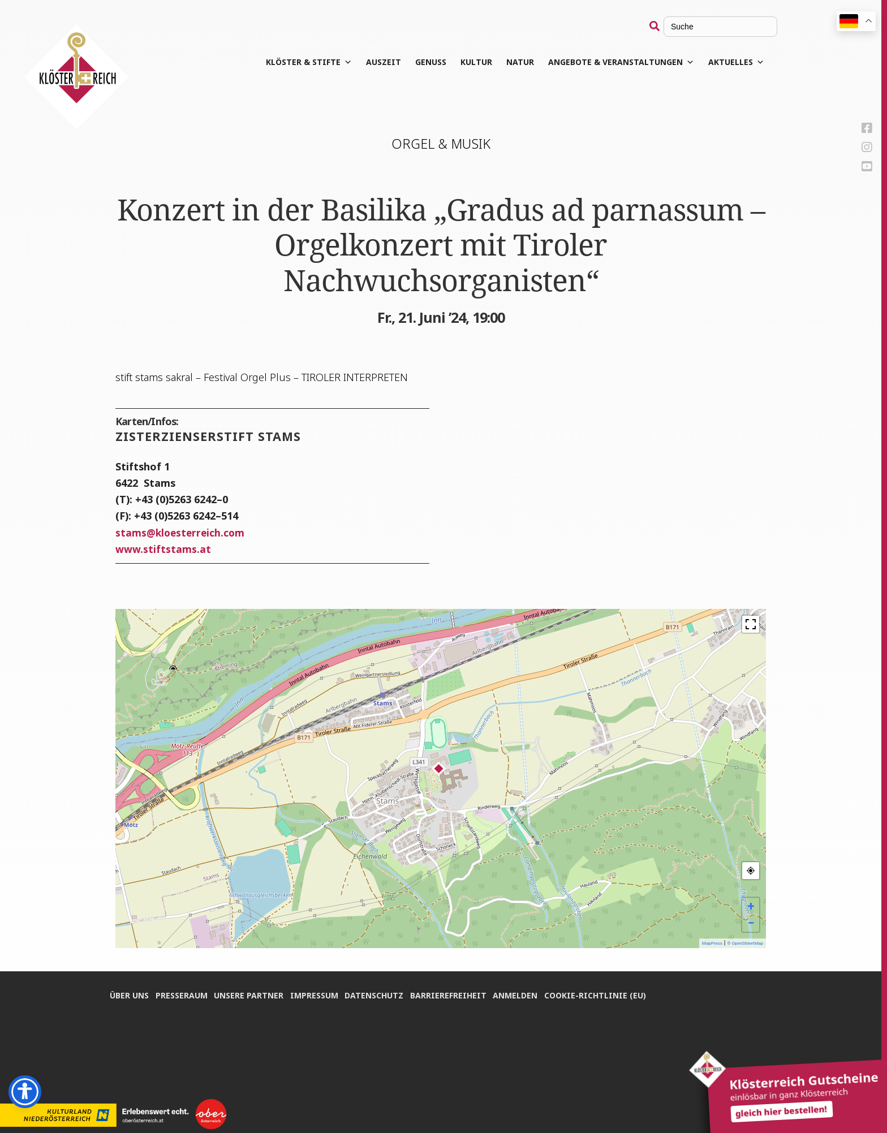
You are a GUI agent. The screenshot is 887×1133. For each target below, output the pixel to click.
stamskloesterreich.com (181, 532)
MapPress (712, 943)
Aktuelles (746, 62)
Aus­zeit (393, 62)
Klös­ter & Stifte (319, 62)
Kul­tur (486, 62)
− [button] (750, 923)
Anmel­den (527, 993)
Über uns (129, 993)
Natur (530, 62)
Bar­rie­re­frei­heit (458, 993)
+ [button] (751, 906)
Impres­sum (320, 993)
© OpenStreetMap (745, 943)
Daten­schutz (381, 993)
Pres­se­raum (183, 993)
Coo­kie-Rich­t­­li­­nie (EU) (609, 993)
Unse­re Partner (252, 993)
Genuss (441, 62)
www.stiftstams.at (163, 549)
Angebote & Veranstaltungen (631, 62)
